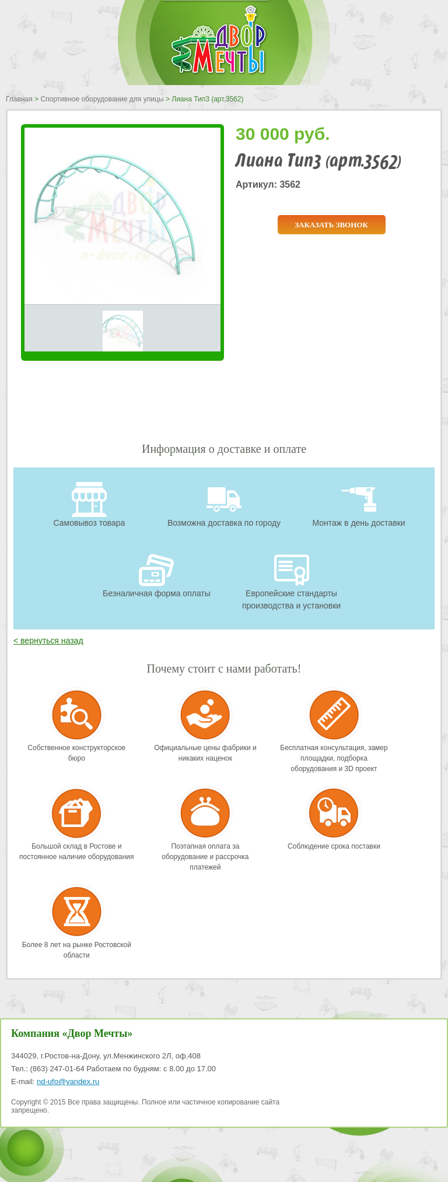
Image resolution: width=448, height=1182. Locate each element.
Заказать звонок (331, 224)
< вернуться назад (48, 640)
